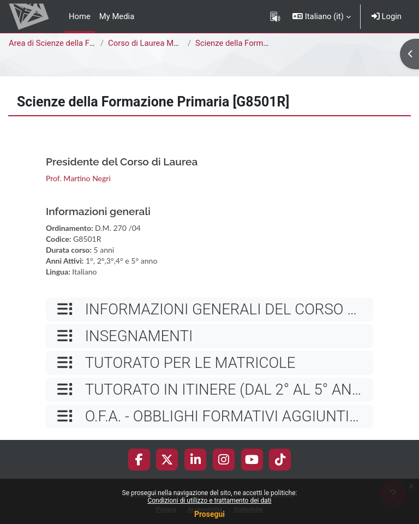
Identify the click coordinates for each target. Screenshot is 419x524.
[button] (321, 16)
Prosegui (209, 514)
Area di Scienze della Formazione (68, 43)
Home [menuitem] (80, 16)
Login (387, 16)
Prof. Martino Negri (78, 178)
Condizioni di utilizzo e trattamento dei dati (209, 500)
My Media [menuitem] (116, 16)
